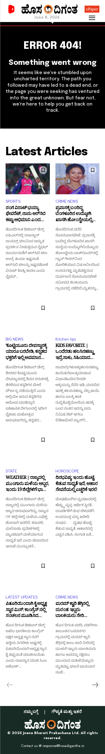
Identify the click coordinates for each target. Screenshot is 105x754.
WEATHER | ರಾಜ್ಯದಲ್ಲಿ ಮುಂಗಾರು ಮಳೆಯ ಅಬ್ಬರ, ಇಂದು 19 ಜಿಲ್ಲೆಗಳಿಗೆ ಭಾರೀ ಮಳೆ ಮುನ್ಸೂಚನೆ (27, 484)
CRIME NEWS (66, 201)
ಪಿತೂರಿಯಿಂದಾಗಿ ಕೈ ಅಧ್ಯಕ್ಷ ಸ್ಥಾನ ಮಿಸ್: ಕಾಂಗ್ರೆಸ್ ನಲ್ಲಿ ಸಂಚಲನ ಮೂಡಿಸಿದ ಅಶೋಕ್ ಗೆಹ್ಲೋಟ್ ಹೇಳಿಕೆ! (27, 610)
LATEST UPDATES (22, 597)
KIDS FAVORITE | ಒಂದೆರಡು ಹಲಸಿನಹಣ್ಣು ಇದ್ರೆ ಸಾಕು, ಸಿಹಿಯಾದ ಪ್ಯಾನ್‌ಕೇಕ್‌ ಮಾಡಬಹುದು (75, 352)
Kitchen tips (65, 339)
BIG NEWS (14, 339)
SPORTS (13, 201)
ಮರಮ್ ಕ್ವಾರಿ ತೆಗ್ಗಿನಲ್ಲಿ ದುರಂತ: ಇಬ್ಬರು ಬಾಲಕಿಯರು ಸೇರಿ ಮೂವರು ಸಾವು (71, 610)
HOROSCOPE (67, 471)
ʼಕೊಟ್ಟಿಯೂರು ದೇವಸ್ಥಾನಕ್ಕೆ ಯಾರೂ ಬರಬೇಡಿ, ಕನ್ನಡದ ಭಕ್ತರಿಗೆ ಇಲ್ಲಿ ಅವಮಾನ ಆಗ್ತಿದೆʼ (26, 352)
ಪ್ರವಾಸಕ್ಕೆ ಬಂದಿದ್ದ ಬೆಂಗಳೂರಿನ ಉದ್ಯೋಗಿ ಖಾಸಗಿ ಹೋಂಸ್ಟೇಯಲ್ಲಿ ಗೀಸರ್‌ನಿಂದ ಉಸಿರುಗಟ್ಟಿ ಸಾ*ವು (74, 214)
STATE (11, 471)
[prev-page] (10, 685)
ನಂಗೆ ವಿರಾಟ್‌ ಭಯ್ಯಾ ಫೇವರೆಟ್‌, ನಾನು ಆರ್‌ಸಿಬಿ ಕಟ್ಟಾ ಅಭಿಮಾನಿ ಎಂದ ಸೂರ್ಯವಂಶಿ (25, 214)
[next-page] (94, 685)
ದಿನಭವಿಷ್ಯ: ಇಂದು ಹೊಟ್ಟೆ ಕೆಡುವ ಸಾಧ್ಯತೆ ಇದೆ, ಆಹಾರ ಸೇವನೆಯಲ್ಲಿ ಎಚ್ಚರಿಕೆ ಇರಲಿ (76, 484)
